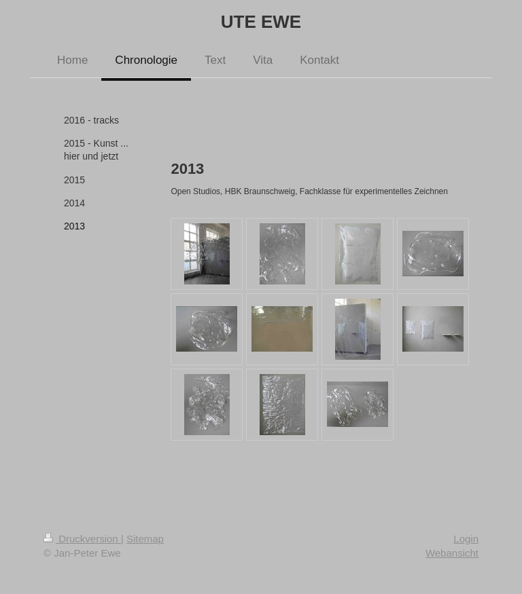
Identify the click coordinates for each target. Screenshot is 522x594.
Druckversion (82, 538)
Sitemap (145, 538)
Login (465, 538)
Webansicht (451, 553)
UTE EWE (261, 22)
